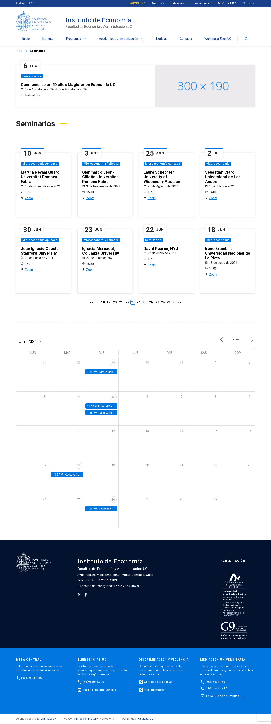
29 (168, 302)
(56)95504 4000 (32, 677)
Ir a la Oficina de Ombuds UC (224, 695)
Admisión (136, 3)
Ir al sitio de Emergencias (99, 689)
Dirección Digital (86, 718)
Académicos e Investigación (121, 39)
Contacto (186, 39)
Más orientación (155, 689)
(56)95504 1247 (216, 688)
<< (92, 302)
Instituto (48, 39)
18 (103, 302)
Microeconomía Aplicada (39, 163)
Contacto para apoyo (158, 681)
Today (237, 339)
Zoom (29, 198)
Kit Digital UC (145, 718)
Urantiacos (47, 718)
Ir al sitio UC (23, 3)
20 (115, 302)
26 (151, 302)
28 (163, 302)
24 (138, 302)
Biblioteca (178, 3)
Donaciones (201, 3)
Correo (249, 3)
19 (108, 302)
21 (121, 302)
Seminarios (153, 240)
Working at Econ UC (217, 39)
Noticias (161, 39)
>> (179, 302)
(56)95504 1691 (216, 681)
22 (127, 302)
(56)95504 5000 (93, 681)
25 (144, 302)
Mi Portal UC (226, 3)
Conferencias (31, 76)
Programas (76, 39)
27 (157, 302)
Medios (158, 3)
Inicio (26, 39)
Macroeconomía (218, 163)
